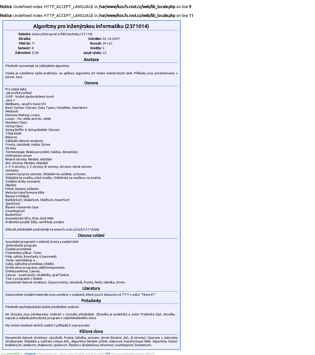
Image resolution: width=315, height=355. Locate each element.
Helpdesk (30, 353)
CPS (108, 353)
